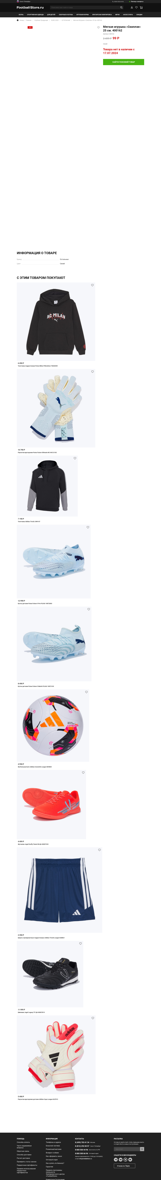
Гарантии (49, 1167)
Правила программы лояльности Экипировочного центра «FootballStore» (55, 1173)
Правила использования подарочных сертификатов (26, 1171)
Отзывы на (126, 1166)
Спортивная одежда (35, 14)
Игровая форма (82, 14)
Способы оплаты (23, 1142)
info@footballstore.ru (85, 1158)
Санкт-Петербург (23, 1)
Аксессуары (128, 14)
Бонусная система (53, 1146)
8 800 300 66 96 (81, 1153)
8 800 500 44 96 (118, 1)
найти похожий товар (123, 62)
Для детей (51, 14)
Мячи (117, 14)
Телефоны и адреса (53, 1142)
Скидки (139, 14)
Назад (20, 20)
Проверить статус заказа (26, 1162)
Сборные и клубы (66, 14)
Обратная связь (23, 1151)
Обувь (21, 14)
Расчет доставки (23, 1158)
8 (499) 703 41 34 (82, 1142)
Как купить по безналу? (55, 1163)
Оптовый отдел (52, 1160)
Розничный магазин (53, 1149)
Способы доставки (24, 1155)
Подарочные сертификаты (27, 1165)
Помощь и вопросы (137, 1)
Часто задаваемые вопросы (24, 1147)
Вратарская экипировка (102, 14)
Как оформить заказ (54, 1156)
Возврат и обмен (52, 1153)
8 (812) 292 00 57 (82, 1146)
